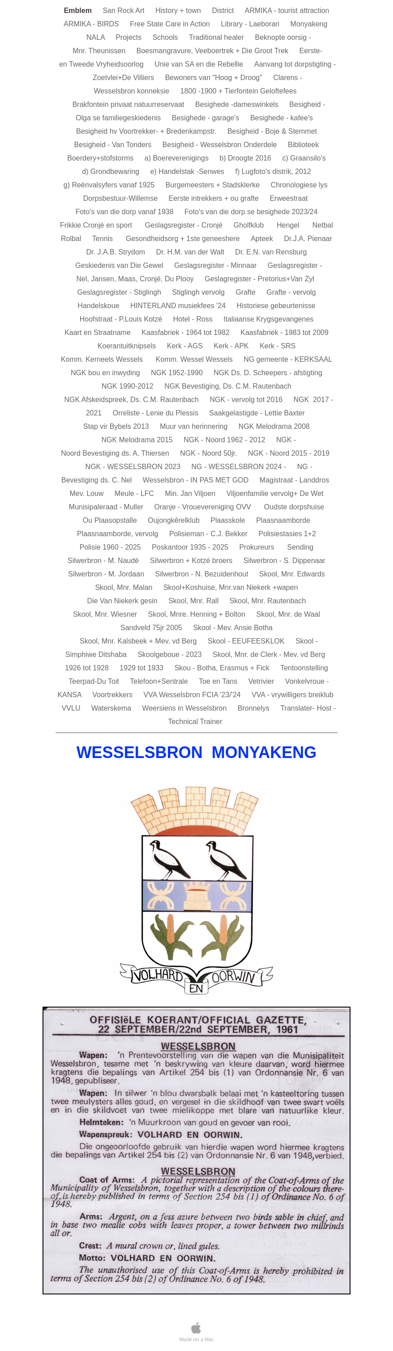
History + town (179, 10)
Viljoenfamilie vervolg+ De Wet (275, 493)
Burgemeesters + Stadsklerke (214, 185)
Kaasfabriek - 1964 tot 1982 (186, 332)
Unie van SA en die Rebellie (199, 64)
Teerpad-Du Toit (94, 681)
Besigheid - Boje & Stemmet (272, 131)
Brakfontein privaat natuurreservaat (129, 104)
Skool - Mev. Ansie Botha (233, 627)
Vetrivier (262, 681)
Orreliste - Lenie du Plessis (157, 413)
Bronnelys (255, 708)
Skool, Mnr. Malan (124, 587)
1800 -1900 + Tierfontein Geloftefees (238, 91)
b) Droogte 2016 (246, 158)
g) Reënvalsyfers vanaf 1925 (110, 185)
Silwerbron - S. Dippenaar (284, 560)
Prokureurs (258, 547)
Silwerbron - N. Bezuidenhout (203, 574)
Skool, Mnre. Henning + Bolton (198, 614)
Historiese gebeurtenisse (276, 305)
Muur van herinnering (195, 426)
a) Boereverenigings (178, 158)
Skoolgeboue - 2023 (170, 654)
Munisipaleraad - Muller (107, 507)
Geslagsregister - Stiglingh (120, 292)
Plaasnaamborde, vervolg (118, 534)
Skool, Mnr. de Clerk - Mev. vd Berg (269, 654)
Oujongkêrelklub (174, 520)
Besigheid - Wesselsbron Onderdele (220, 144)
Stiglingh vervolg (199, 292)
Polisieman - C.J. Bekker (209, 534)
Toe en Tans (219, 681)
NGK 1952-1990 (178, 373)
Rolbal (72, 238)
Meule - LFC (135, 493)
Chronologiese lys (300, 185)
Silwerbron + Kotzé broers (192, 560)
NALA (96, 37)
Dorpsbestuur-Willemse (121, 198)
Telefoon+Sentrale (160, 681)
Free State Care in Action (171, 24)
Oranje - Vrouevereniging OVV (204, 507)
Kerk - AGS (186, 346)
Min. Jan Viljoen (191, 493)
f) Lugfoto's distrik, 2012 (273, 171)
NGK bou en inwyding (106, 373)
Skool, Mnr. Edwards (292, 574)
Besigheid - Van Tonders (114, 144)
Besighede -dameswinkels (237, 104)
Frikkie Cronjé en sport (98, 225)
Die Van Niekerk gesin (123, 601)
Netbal (322, 225)
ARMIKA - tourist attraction (287, 10)
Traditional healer (217, 37)
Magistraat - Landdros (294, 480)
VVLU (72, 708)
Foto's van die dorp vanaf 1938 (125, 212)
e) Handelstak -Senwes (188, 171)
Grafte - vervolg (291, 292)
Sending (300, 547)
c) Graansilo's (303, 158)
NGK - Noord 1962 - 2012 (225, 440)
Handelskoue (99, 305)
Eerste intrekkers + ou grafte (215, 198)
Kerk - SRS (277, 346)
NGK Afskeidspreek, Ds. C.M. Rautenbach (132, 399)
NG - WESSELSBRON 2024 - (240, 466)
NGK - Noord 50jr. (209, 453)
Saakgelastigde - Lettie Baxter (256, 413)
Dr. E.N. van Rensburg (271, 252)
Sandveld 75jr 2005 (152, 627)
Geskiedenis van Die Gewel (120, 265)
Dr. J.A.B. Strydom (116, 252)
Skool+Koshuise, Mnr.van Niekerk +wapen (230, 587)
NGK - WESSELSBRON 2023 (134, 466)
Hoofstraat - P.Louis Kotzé (122, 319)
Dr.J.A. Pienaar (308, 238)
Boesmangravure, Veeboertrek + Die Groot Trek (213, 51)
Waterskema (112, 708)
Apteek (263, 238)
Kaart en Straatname (98, 332)
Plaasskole (228, 520)
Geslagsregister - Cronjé (185, 225)
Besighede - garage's (206, 118)
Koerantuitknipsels (128, 346)
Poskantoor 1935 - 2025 (191, 547)
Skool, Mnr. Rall (194, 601)
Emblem (79, 10)
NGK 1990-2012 (128, 386)
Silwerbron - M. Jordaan (107, 574)
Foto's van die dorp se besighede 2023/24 (251, 212)
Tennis (104, 238)
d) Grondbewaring (111, 171)
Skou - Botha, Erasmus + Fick (223, 668)
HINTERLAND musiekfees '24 (178, 305)
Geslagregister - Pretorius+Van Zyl (259, 279)
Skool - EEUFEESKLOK (247, 641)
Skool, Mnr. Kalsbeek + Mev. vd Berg (139, 641)
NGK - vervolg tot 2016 (246, 399)
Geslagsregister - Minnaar (216, 265)
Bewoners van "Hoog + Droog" (215, 77)
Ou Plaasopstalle (111, 520)
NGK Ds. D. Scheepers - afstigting (268, 373)
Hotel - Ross (193, 319)
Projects (129, 37)
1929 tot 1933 (142, 668)
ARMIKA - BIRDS (92, 24)
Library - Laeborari (251, 24)
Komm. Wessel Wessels (195, 359)
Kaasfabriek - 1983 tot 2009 (284, 332)
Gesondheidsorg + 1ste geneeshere (184, 238)
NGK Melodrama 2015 (138, 440)
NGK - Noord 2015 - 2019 (288, 453)
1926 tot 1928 (88, 668)
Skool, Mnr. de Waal (288, 614)
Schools (166, 37)
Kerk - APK (232, 346)
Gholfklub (251, 225)
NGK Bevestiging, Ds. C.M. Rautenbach (227, 386)
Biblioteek (303, 144)
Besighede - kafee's (282, 118)
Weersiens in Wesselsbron (185, 708)
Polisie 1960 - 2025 (111, 547)
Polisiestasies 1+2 (287, 534)
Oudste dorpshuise (294, 507)
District (223, 10)
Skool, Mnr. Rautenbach (268, 601)
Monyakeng (309, 24)
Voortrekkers (113, 695)
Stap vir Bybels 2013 (117, 426)
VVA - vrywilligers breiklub (292, 695)
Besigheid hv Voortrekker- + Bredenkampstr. (147, 131)
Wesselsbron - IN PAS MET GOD (197, 480)
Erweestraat (289, 198)
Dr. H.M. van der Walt (191, 252)
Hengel (290, 225)
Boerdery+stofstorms (101, 158)
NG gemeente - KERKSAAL (287, 359)
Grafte (246, 292)
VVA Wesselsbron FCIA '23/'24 (193, 695)
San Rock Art (124, 10)
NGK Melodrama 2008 (274, 426)
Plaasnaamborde (283, 520)
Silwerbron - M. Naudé (104, 560)
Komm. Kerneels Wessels (104, 359)
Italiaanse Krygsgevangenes (268, 319)
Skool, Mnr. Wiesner (106, 614)
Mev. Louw (87, 493)
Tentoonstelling (304, 668)
